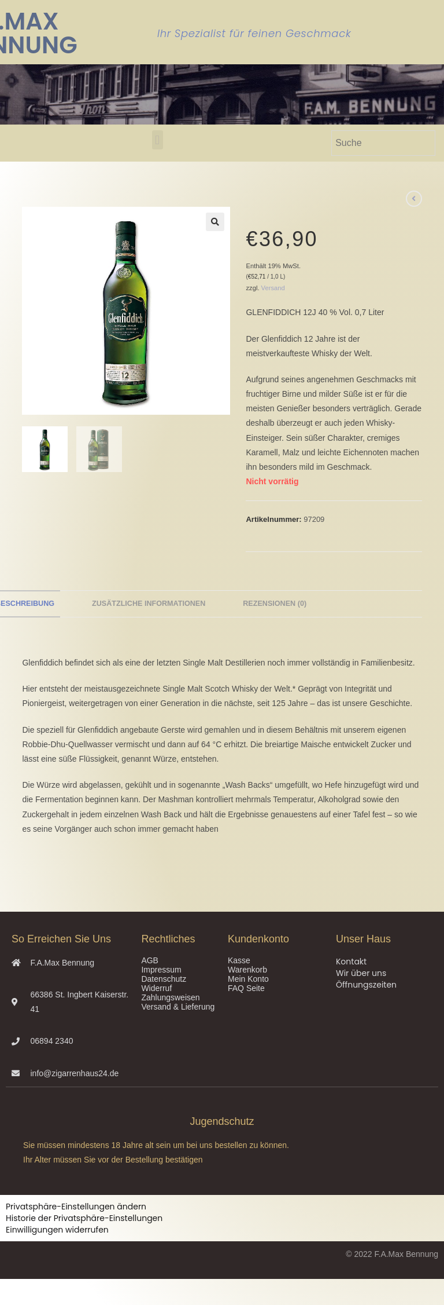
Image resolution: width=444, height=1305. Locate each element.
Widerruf (156, 988)
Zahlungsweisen (170, 997)
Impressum (161, 969)
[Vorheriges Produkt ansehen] (414, 199)
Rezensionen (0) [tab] (274, 604)
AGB (149, 960)
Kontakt (351, 961)
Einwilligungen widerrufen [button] (57, 1229)
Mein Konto (248, 979)
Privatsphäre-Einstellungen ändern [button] (76, 1206)
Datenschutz (163, 979)
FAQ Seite (246, 988)
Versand (273, 287)
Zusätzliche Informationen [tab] (148, 604)
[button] (157, 139)
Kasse (239, 960)
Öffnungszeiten (366, 984)
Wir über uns (361, 973)
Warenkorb (247, 969)
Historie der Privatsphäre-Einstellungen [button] (84, 1218)
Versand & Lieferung (177, 1006)
